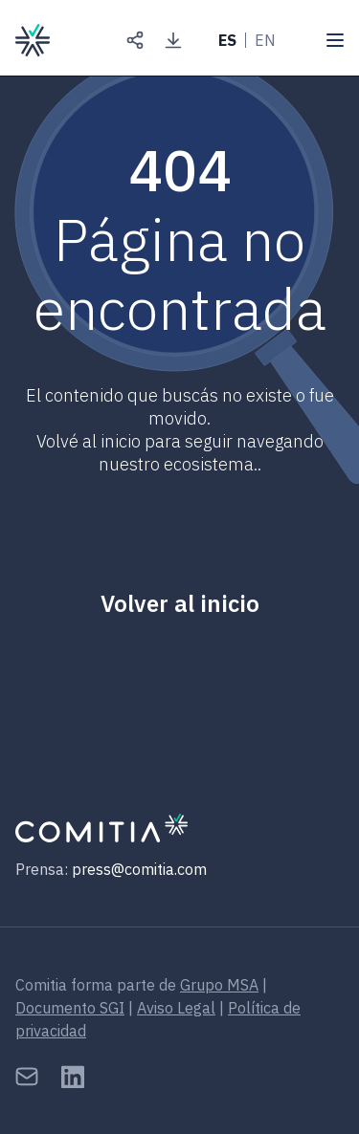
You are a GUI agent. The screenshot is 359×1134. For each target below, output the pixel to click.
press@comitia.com (139, 869)
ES (227, 40)
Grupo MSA (219, 984)
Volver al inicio (180, 603)
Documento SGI (69, 1007)
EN (265, 40)
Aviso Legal (176, 1007)
